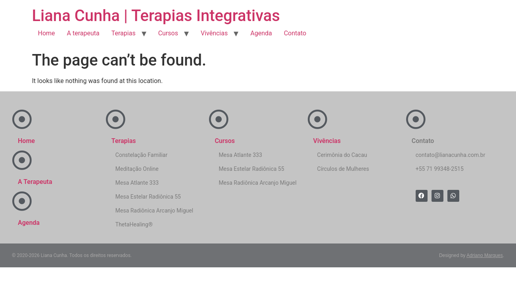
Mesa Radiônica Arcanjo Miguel (154, 210)
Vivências (214, 33)
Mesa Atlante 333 (137, 183)
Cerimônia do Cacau (342, 155)
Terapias (123, 33)
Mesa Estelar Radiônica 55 (148, 196)
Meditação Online (137, 169)
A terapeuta (83, 33)
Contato (295, 33)
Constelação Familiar (141, 155)
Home (46, 33)
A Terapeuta (35, 182)
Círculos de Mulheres (343, 169)
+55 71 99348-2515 (440, 169)
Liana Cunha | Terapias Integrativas (156, 15)
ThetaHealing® (134, 224)
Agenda (261, 33)
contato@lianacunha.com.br (450, 155)
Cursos (168, 33)
